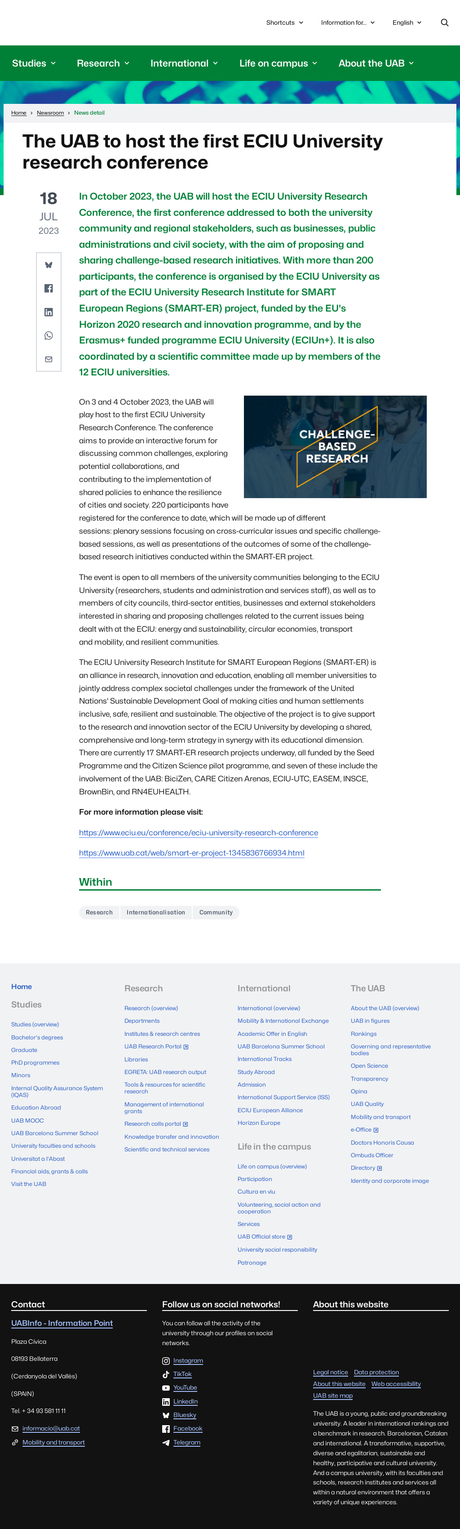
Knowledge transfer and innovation (158, 1134)
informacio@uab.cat (51, 1419)
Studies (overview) (37, 1030)
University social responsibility (280, 1242)
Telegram (186, 1434)
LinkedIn (185, 1393)
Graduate (25, 1054)
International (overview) (271, 1011)
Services (250, 1219)
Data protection (376, 1363)
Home (23, 993)
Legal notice (330, 1363)
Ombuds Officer (374, 1146)
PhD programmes (36, 1066)
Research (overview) (153, 1011)
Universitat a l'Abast (39, 1154)
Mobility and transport (382, 1111)
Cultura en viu (257, 1188)
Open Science (371, 1065)
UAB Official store (269, 1232)
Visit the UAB (30, 1177)
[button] (48, 267)
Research (102, 915)
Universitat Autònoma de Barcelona (91, 24)
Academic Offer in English (274, 1035)
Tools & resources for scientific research (167, 1085)
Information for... (349, 24)
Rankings (364, 1035)
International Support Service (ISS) (279, 1096)
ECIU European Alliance (272, 1111)
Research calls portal (160, 1120)
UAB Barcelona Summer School (57, 1131)
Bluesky (184, 1406)
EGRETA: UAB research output (168, 1069)
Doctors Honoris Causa (384, 1134)
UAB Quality (368, 1100)
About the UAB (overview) (387, 1011)
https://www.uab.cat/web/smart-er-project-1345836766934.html (192, 855)
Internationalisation (165, 915)
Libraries (136, 1057)
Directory (370, 1159)
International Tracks (266, 1057)
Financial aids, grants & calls (51, 1165)
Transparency (370, 1076)
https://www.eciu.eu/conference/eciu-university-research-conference (198, 834)
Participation (256, 1177)
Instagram (188, 1352)
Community (234, 915)
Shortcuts (285, 24)
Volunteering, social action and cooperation (281, 1204)
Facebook (188, 1420)
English (408, 26)
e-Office (368, 1124)
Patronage (253, 1253)
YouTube (185, 1379)
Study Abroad (257, 1069)
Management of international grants (166, 1104)
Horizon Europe (260, 1123)
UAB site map (333, 1386)
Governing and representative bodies (393, 1050)
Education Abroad (36, 1107)
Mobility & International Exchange (286, 1023)
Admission (252, 1081)
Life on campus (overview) (275, 1165)
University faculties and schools (56, 1142)
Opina (359, 1088)
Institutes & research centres (166, 1035)
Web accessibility (396, 1374)
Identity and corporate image (392, 1169)
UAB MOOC (28, 1119)
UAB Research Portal (160, 1047)
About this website (339, 1374)
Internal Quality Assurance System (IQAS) (49, 1092)
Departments (143, 1023)
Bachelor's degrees (38, 1042)
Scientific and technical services (170, 1149)
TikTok (182, 1365)
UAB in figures (371, 1023)
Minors (21, 1077)
